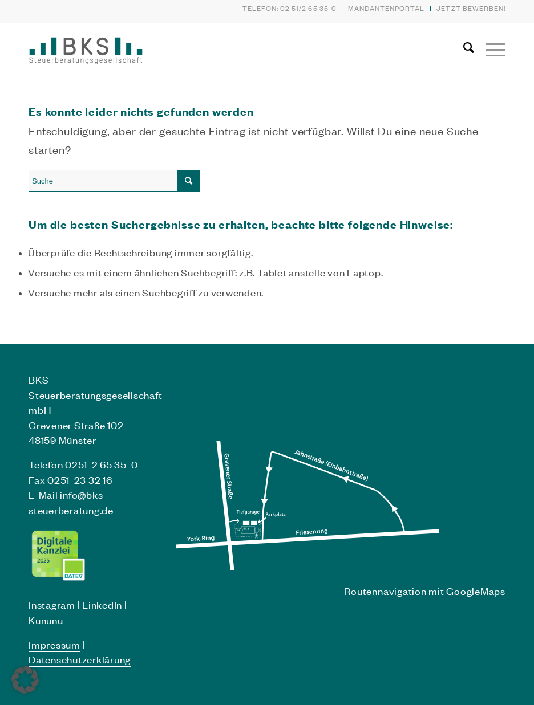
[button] (25, 680)
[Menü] (489, 48)
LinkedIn (102, 605)
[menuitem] (386, 8)
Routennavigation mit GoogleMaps (424, 591)
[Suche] (463, 48)
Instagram (52, 605)
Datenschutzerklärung (80, 659)
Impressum (54, 644)
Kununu (46, 620)
